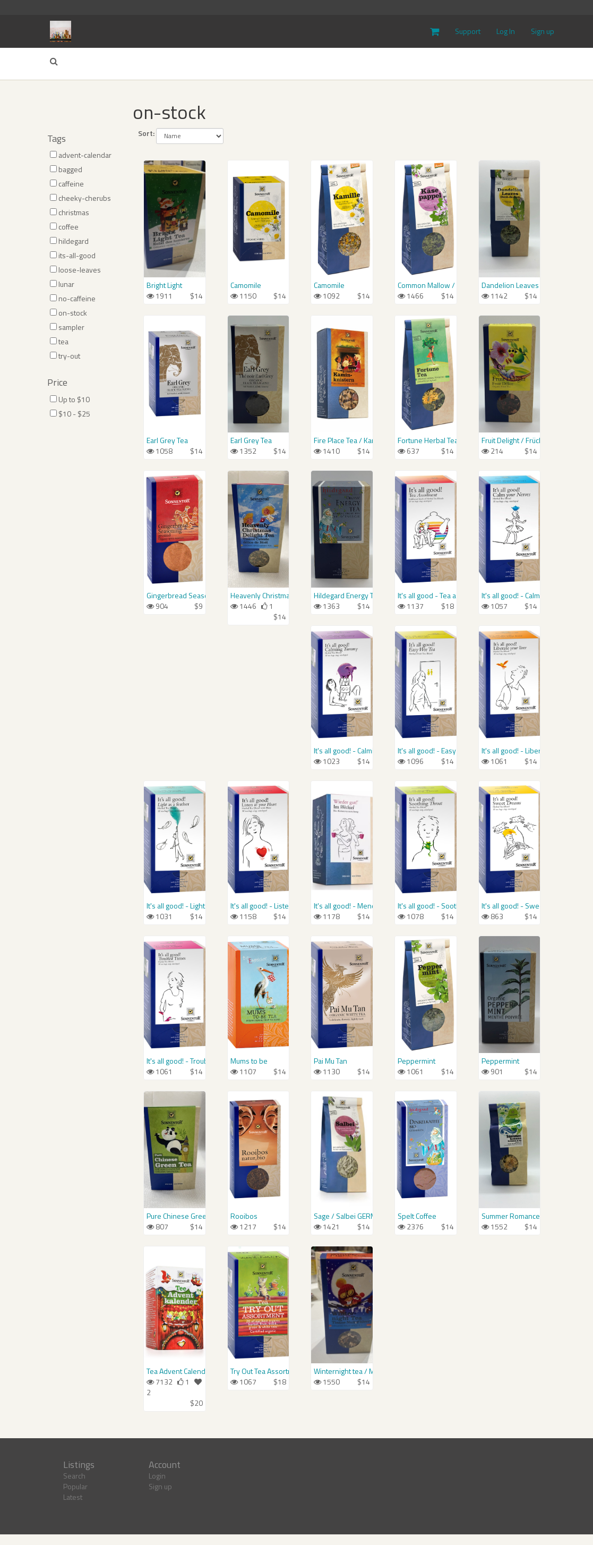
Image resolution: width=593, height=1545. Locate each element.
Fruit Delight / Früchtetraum (510, 440)
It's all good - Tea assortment (426, 595)
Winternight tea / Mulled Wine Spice (342, 1371)
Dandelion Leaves (510, 285)
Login (157, 1475)
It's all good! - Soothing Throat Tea (426, 906)
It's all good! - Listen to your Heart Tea (258, 906)
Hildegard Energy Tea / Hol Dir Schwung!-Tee (342, 595)
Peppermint (416, 1061)
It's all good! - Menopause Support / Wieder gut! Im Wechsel (342, 906)
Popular (75, 1486)
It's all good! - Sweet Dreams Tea (510, 906)
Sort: (146, 133)
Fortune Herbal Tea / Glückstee (426, 440)
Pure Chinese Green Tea (175, 1216)
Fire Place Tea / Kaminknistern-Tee (342, 440)
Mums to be (249, 1061)
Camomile (245, 285)
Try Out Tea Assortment (258, 1371)
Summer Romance (510, 1216)
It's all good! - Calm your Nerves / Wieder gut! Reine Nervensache (510, 595)
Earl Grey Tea (167, 440)
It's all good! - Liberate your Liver (510, 750)
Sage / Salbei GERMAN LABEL (342, 1216)
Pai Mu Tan (330, 1061)
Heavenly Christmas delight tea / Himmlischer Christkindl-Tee (258, 595)
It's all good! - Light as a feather (175, 906)
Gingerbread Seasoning (175, 595)
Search (74, 1475)
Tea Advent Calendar (175, 1371)
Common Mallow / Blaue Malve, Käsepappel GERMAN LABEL (426, 285)
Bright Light (164, 285)
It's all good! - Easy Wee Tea (426, 750)
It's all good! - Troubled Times (175, 1061)
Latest (72, 1496)
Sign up (542, 31)
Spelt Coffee (417, 1216)
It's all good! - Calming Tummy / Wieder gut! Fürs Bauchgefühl (342, 750)
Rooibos (243, 1216)
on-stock (169, 111)
